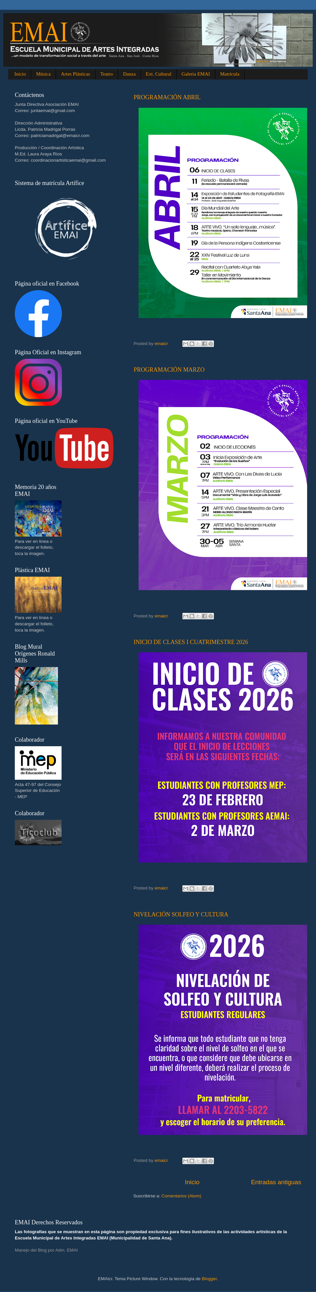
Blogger (209, 1278)
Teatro (106, 74)
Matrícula (229, 74)
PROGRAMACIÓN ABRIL (167, 97)
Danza (129, 74)
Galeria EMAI (196, 74)
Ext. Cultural (158, 74)
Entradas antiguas (276, 1182)
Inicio (20, 74)
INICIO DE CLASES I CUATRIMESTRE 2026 (191, 642)
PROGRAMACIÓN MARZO (169, 369)
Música (43, 74)
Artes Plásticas (75, 74)
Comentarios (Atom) (181, 1195)
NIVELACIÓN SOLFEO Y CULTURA (181, 914)
